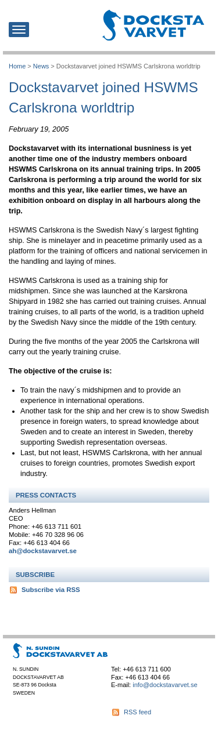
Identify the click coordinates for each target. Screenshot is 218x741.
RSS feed (137, 712)
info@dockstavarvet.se (165, 684)
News (41, 66)
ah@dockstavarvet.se (43, 550)
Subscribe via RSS (51, 589)
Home (17, 66)
